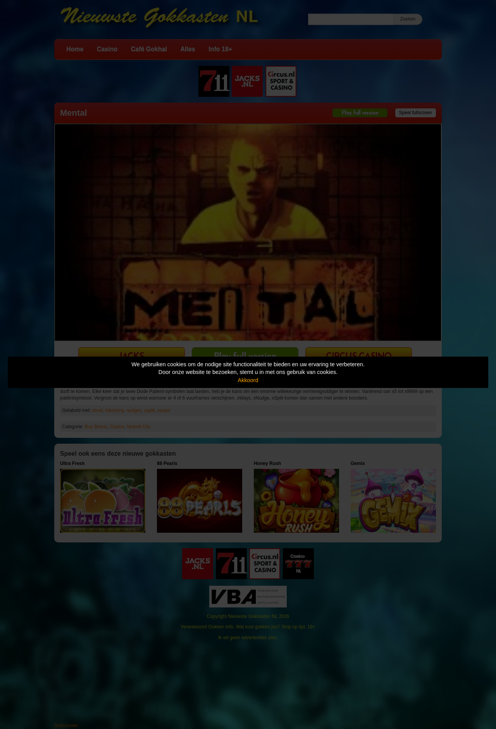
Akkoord (248, 380)
